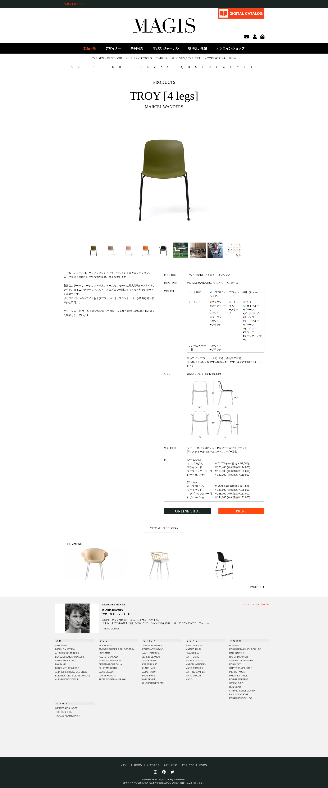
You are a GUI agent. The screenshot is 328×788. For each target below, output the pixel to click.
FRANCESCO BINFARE (110, 661)
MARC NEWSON (194, 645)
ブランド (125, 765)
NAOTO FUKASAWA (108, 657)
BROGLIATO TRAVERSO (67, 668)
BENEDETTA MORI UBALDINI (69, 657)
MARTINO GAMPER (195, 672)
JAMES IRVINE (149, 661)
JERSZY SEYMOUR (151, 657)
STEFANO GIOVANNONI (241, 661)
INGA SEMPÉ (148, 679)
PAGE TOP (257, 587)
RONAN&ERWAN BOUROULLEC (245, 649)
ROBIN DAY (235, 664)
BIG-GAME (60, 664)
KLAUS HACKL (149, 668)
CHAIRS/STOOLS (139, 58)
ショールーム (153, 765)
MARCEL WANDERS (199, 282)
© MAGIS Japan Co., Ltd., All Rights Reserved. (164, 779)
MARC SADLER (193, 676)
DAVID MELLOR (106, 672)
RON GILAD (235, 687)
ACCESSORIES (215, 58)
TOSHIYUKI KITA (63, 712)
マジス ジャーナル (166, 48)
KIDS (232, 58)
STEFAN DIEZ (236, 683)
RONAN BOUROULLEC (240, 698)
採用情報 (203, 765)
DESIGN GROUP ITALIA (110, 664)
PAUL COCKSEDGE (239, 694)
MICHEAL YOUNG (194, 661)
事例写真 (137, 48)
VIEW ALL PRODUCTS (164, 528)
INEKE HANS (148, 676)
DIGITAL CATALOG (241, 13)
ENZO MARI (104, 653)
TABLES (161, 58)
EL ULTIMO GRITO (108, 668)
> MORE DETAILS (110, 629)
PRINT (241, 511)
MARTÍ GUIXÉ (192, 657)
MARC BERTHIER (194, 668)
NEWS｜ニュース (74, 4)
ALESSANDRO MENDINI (67, 653)
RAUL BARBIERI (237, 653)
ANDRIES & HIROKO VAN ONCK (71, 672)
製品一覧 (89, 48)
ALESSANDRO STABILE (67, 679)
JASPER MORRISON (152, 645)
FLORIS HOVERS (107, 676)
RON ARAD (234, 645)
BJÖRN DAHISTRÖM (65, 649)
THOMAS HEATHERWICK (67, 716)
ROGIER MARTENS (238, 679)
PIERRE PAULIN (237, 672)
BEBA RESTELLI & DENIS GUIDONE (72, 676)
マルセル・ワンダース (225, 282)
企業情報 (138, 765)
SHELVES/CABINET (186, 58)
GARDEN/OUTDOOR (107, 58)
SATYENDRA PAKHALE (240, 668)
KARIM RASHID (149, 664)
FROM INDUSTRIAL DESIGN (112, 679)
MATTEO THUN (193, 649)
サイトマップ (188, 765)
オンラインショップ (230, 48)
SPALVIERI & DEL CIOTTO (242, 691)
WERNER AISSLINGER (66, 708)
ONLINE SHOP (187, 511)
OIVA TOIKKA (192, 653)
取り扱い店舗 (197, 48)
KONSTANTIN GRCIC (152, 649)
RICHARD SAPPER (238, 657)
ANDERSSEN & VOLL (65, 661)
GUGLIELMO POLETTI (153, 683)
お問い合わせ (170, 765)
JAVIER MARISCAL (151, 653)
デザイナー (113, 48)
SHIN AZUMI (61, 645)
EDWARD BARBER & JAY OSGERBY (116, 649)
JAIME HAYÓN (149, 672)
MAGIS (189, 679)
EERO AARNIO (106, 645)
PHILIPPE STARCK (238, 676)
